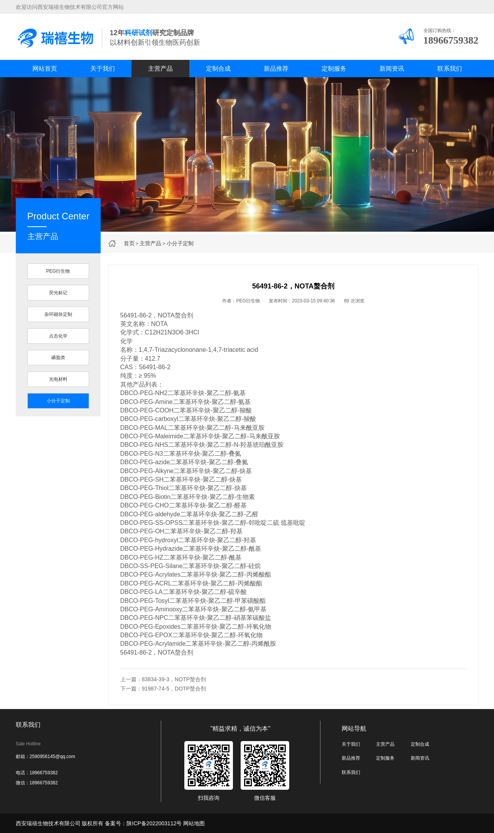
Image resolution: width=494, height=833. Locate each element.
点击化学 (58, 336)
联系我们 (449, 68)
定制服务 (334, 68)
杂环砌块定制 (58, 314)
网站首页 (44, 68)
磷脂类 (58, 357)
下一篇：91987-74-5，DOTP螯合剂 (163, 688)
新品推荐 (276, 68)
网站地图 (194, 823)
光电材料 (58, 379)
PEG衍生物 (58, 271)
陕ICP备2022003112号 (154, 823)
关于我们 (102, 68)
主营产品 (160, 68)
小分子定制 (180, 243)
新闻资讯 (391, 68)
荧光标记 (58, 292)
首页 (129, 243)
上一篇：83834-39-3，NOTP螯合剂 (163, 679)
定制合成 (218, 68)
